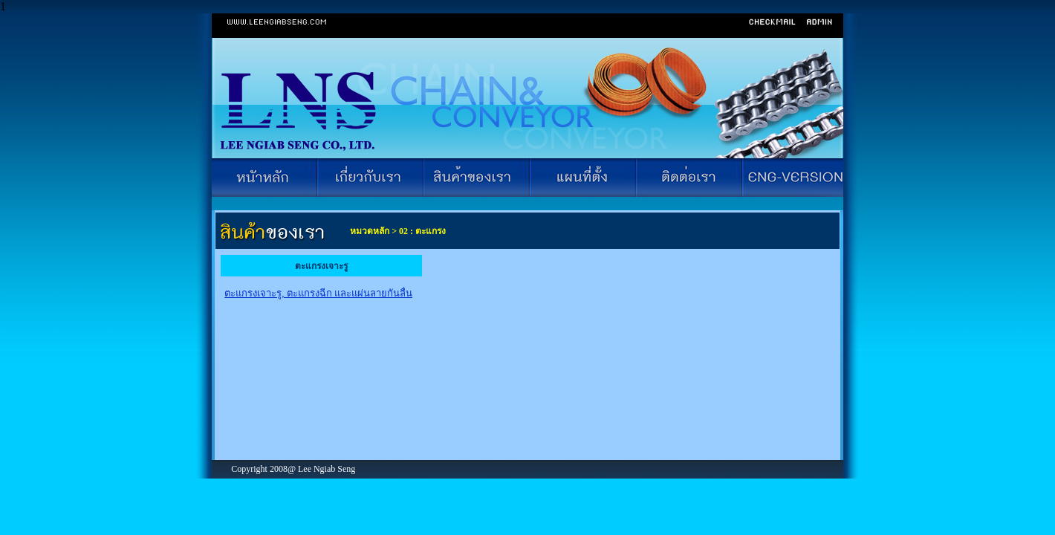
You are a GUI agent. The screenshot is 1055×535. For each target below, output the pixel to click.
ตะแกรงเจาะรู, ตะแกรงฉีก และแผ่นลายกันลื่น (318, 293)
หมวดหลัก (368, 231)
